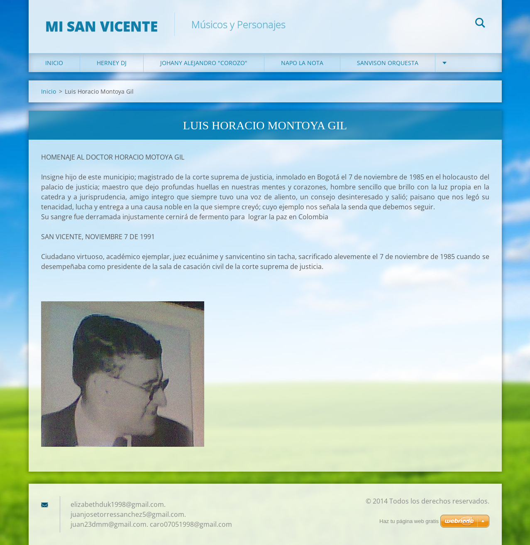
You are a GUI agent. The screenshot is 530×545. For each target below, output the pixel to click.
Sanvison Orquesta (387, 63)
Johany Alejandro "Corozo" (203, 63)
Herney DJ (112, 63)
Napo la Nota (302, 63)
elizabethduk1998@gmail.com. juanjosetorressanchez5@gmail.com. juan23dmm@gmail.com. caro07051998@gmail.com (151, 514)
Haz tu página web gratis (409, 521)
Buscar (480, 24)
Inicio (54, 63)
